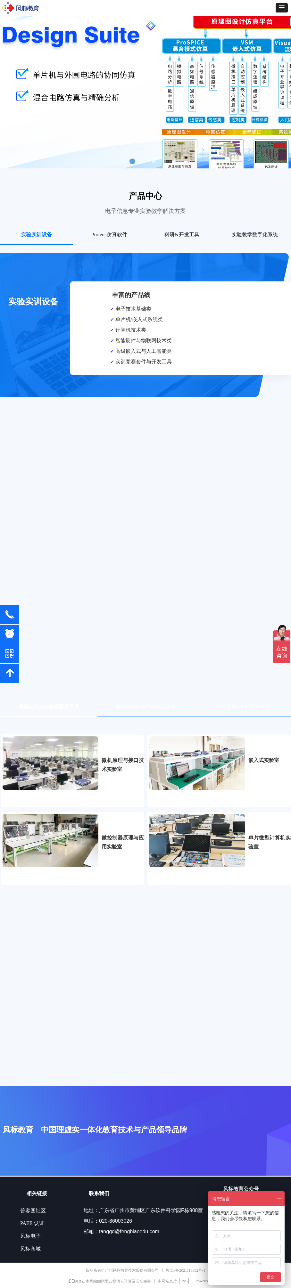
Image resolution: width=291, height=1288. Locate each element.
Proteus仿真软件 (109, 234)
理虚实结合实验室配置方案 (48, 706)
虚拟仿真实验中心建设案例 (146, 706)
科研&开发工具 (181, 234)
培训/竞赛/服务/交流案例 (242, 706)
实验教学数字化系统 (255, 234)
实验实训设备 (36, 234)
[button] (282, 7)
